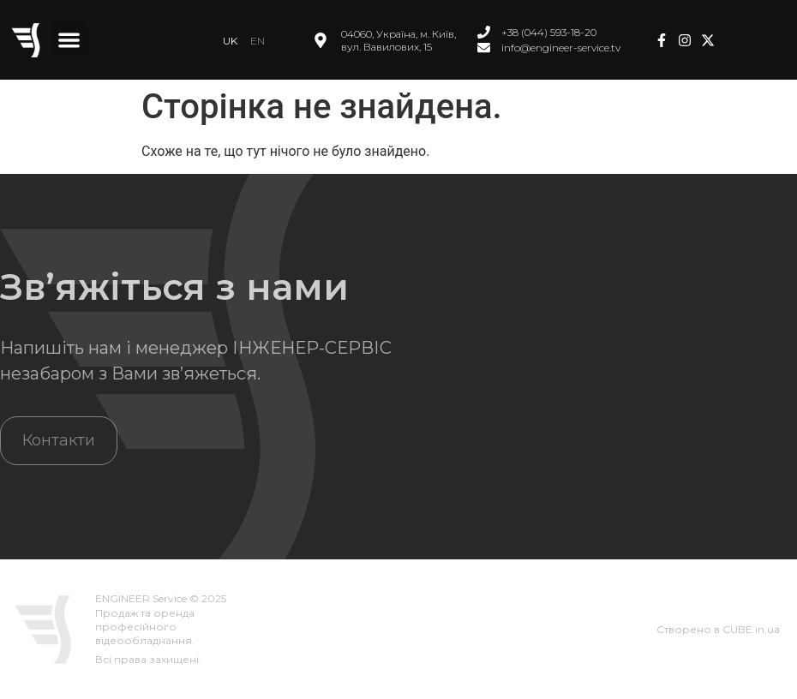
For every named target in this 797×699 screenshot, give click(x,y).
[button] (69, 39)
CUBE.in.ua (751, 629)
